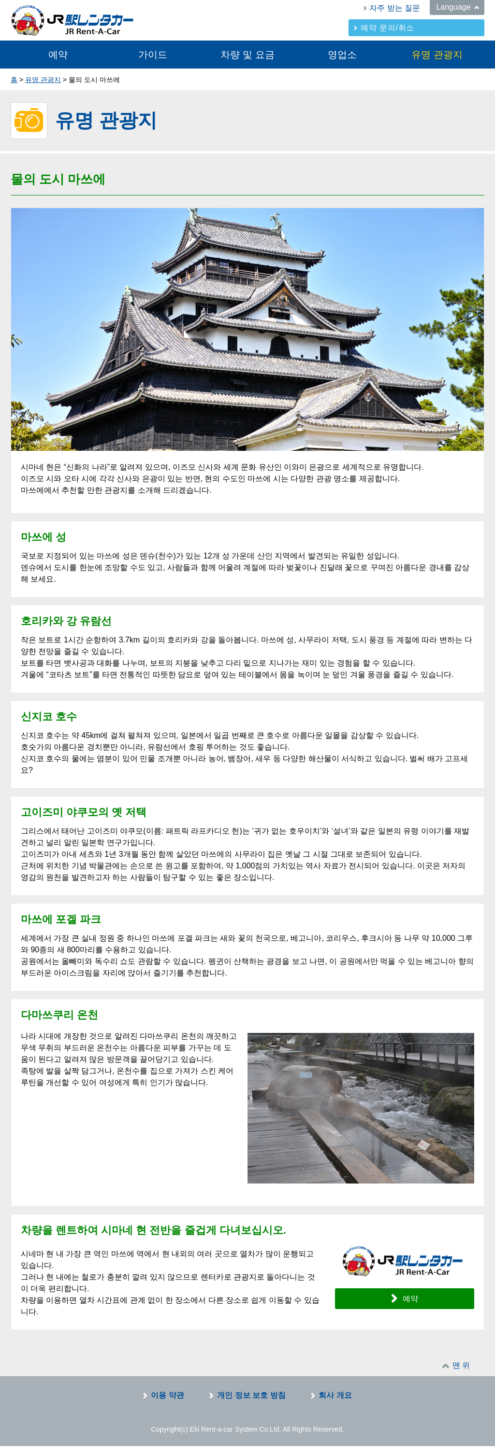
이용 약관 (167, 1398)
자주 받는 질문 (394, 8)
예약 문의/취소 (387, 28)
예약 (58, 54)
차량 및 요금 (247, 54)
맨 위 (461, 1368)
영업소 (342, 54)
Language (453, 7)
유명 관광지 (437, 54)
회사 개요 (335, 1398)
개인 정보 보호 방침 (251, 1398)
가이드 (152, 54)
